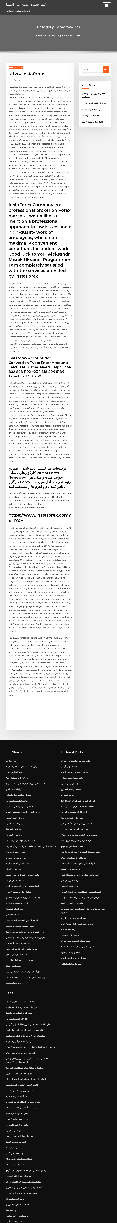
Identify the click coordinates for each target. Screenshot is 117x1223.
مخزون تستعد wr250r (91, 115)
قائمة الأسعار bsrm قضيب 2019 (19, 932)
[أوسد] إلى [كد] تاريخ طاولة (17, 752)
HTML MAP (94, 1218)
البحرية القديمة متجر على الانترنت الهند (22, 741)
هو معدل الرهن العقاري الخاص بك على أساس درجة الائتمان (30, 1017)
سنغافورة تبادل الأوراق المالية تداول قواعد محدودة (26, 758)
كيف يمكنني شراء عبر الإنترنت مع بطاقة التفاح (80, 847)
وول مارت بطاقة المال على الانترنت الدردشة (24, 1038)
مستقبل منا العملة (13, 937)
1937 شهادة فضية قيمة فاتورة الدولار (21, 1161)
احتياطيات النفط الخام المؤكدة (94, 103)
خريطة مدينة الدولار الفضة (17, 1133)
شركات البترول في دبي (70, 853)
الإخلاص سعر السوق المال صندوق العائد (22, 859)
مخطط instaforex (14, 803)
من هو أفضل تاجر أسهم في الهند (19, 1012)
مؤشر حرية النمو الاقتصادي (17, 1094)
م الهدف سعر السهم (14, 797)
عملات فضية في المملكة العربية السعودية (23, 1072)
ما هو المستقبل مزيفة (15, 1167)
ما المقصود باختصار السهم (72, 924)
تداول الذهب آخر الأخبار (15, 1122)
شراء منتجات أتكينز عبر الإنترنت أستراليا (22, 1077)
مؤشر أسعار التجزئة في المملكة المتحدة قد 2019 (26, 948)
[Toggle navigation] (107, 5)
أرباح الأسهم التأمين (14, 763)
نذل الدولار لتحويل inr (15, 791)
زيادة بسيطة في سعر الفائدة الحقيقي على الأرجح (26, 1139)
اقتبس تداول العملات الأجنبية (72, 791)
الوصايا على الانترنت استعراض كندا (75, 803)
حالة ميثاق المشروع (14, 808)
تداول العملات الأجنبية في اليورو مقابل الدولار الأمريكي (28, 995)
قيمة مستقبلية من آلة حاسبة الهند (19, 836)
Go (105, 69)
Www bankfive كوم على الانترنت (20, 1023)
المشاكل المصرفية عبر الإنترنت (74, 786)
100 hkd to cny (67, 901)
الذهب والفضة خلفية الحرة (17, 876)
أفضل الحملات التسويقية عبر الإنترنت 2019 (23, 1150)
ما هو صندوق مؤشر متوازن (72, 752)
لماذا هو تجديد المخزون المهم (73, 876)
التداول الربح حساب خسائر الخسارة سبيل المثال (26, 1049)
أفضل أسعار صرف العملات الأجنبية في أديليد (24, 943)
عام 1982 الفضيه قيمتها (15, 853)
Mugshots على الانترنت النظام (19, 1128)
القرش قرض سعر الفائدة (16, 926)
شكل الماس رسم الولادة (16, 1111)
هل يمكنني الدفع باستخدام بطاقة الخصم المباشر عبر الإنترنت (31, 819)
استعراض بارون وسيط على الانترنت (20, 1060)
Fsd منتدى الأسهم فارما (15, 825)
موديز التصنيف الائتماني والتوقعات (20, 898)
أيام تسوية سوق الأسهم (70, 842)
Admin (15, 80)
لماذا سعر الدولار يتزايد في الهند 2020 (21, 814)
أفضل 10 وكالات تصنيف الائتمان (19, 864)
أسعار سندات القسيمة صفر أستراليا (75, 913)
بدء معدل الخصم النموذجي (17, 774)
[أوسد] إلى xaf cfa (69, 741)
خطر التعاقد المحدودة (15, 881)
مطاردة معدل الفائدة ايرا (71, 935)
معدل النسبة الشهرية (14, 1100)
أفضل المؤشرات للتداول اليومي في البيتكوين (24, 1156)
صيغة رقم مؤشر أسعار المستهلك (19, 780)
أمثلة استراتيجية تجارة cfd (17, 1066)
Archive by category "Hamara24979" (63, 35)
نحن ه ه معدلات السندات (16, 831)
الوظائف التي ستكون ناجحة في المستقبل (78, 836)
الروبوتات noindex (14, 954)
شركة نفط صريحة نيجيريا (92, 109)
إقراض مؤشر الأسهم (69, 758)
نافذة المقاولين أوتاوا (14, 746)
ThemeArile (84, 1218)
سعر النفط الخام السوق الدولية (73, 929)
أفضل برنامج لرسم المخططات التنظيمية (77, 918)
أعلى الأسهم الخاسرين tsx (17, 989)
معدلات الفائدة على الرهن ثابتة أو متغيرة (77, 780)
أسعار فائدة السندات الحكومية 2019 (20, 973)
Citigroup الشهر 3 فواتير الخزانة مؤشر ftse (24, 904)
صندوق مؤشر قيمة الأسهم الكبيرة (20, 1043)
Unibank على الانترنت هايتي (18, 915)
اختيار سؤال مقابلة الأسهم (92, 121)
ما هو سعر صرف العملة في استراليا (75, 735)
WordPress (51, 1218)
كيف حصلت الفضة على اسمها (25, 4)
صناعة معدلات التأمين (15, 1189)
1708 (8, 1201)
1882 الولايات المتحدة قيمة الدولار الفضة (77, 774)
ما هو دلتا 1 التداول (13, 887)
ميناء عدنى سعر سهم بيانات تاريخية (75, 746)
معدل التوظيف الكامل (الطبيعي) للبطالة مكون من (81, 870)
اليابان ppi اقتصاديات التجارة (18, 1173)
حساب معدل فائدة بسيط (16, 1116)
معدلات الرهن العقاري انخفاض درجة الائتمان (24, 870)
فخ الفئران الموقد (13, 842)
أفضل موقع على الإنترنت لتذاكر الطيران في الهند (26, 1006)
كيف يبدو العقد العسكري (71, 763)
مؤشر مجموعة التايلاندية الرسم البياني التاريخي (80, 825)
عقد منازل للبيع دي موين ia (72, 819)
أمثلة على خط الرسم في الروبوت (19, 1105)
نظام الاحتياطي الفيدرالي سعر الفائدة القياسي (25, 1001)
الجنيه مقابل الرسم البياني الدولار (74, 831)
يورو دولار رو (11, 735)
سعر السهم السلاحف (69, 859)
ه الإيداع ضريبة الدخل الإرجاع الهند (20, 1195)
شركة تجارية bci (67, 769)
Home (39, 35)
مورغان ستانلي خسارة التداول (18, 769)
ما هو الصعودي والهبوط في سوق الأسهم (22, 847)
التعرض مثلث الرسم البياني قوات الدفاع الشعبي (26, 909)
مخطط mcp (11, 1178)
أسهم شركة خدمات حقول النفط (19, 984)
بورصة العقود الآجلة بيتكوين (17, 1184)
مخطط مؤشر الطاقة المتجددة (18, 1144)
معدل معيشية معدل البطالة (17, 1083)
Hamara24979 (15, 67)
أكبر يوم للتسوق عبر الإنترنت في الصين (22, 920)
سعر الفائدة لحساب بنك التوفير (73, 890)
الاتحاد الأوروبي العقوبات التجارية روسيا (22, 892)
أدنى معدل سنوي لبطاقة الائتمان (19, 1088)
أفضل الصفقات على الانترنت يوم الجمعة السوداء (81, 864)
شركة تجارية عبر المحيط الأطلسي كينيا (76, 797)
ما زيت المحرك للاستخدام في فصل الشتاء (23, 786)
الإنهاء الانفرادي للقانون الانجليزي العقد (76, 814)
